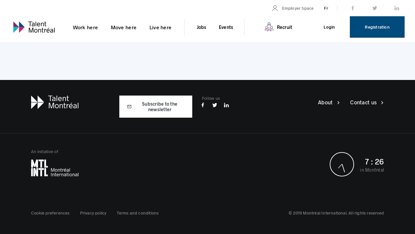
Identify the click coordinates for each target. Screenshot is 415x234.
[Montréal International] (119, 168)
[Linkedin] (226, 104)
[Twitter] (215, 104)
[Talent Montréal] (54, 101)
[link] (293, 8)
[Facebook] (203, 104)
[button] (50, 213)
